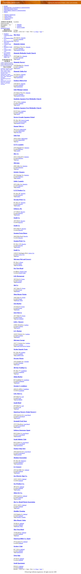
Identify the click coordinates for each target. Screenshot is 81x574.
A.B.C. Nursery (19, 322)
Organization (3, 68)
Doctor (2, 76)
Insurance (11, 75)
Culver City (31, 253)
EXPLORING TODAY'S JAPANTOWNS (15, 10)
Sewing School (7, 82)
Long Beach (27, 415)
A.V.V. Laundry (19, 144)
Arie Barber (17, 303)
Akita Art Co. (18, 493)
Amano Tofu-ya (19, 126)
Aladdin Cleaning (19, 511)
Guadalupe (24, 370)
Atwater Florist (19, 358)
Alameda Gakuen (19, 44)
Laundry (5, 70)
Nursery (10, 69)
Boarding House (4, 80)
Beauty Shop (3, 81)
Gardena (26, 325)
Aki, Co (16, 154)
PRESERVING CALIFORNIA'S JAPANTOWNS (17, 7)
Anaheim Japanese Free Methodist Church (27, 99)
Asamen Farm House (20, 233)
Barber (9, 70)
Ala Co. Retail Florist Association (24, 502)
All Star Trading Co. (20, 367)
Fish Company (20, 318)
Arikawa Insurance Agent (22, 430)
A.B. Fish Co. (18, 393)
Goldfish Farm (20, 355)
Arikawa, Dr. (18, 209)
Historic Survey (9, 17)
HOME (6, 6)
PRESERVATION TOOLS (11, 9)
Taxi (17, 141)
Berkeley (27, 147)
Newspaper (3, 72)
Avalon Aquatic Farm (20, 349)
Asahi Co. (17, 218)
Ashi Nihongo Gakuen (21, 90)
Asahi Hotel (17, 403)
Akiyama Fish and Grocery (22, 259)
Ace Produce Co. (19, 484)
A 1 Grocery (17, 467)
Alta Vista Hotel (19, 529)
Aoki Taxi (17, 135)
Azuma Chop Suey (20, 448)
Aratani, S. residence (20, 386)
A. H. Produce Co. (19, 190)
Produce (7, 69)
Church (2, 70)
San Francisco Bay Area (9, 41)
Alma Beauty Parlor (20, 294)
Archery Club (18, 546)
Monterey (23, 461)
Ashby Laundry (19, 181)
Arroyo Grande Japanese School (24, 117)
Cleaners (8, 74)
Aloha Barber (18, 377)
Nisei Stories (8, 16)
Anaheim (19, 26)
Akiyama (16, 163)
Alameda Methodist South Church (25, 53)
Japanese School (4, 74)
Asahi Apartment (19, 563)
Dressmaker (3, 84)
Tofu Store (19, 132)
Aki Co (16, 285)
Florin (21, 262)
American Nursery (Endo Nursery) (25, 412)
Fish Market (3, 77)
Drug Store (9, 80)
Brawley (23, 193)
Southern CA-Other (7, 56)
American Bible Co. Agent (22, 538)
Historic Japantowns (10, 14)
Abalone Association (20, 458)
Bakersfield (23, 129)
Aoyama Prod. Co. (19, 199)
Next (37, 31)
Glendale (26, 361)
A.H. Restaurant (19, 276)
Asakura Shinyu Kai (20, 80)
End (41, 31)
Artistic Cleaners (19, 172)
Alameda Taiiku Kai (20, 71)
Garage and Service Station (5, 71)
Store (4, 69)
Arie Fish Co (18, 313)
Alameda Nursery (19, 62)
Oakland (27, 470)
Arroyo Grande (21, 27)
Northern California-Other (8, 35)
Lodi (22, 396)
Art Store (18, 499)
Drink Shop (8, 81)
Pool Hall (7, 75)
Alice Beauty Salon (20, 520)
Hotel (2, 69)
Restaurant (8, 68)
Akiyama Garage (19, 340)
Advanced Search (5, 28)
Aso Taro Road (18, 268)
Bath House (9, 76)
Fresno (23, 279)
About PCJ (7, 19)
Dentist (5, 76)
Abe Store (17, 35)
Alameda (19, 24)
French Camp (23, 271)
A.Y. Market (18, 331)
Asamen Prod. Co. (19, 241)
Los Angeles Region (7, 53)
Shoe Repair (3, 75)
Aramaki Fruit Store (20, 421)
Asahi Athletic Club (20, 439)
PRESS (6, 12)
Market (11, 68)
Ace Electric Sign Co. (20, 476)
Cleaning (2, 82)
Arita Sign (17, 555)
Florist (6, 72)
